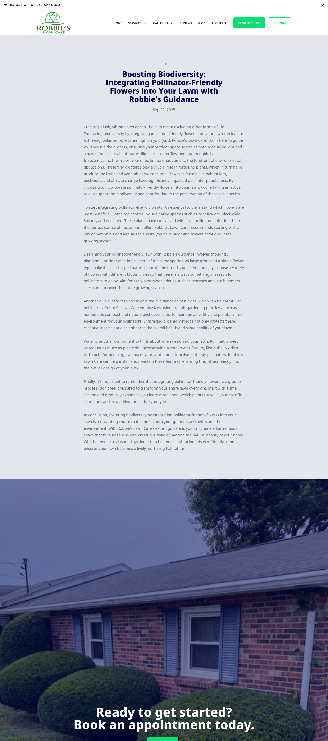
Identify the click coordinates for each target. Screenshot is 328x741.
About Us (218, 30)
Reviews (186, 30)
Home (118, 30)
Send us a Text (249, 29)
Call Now (280, 29)
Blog (202, 30)
